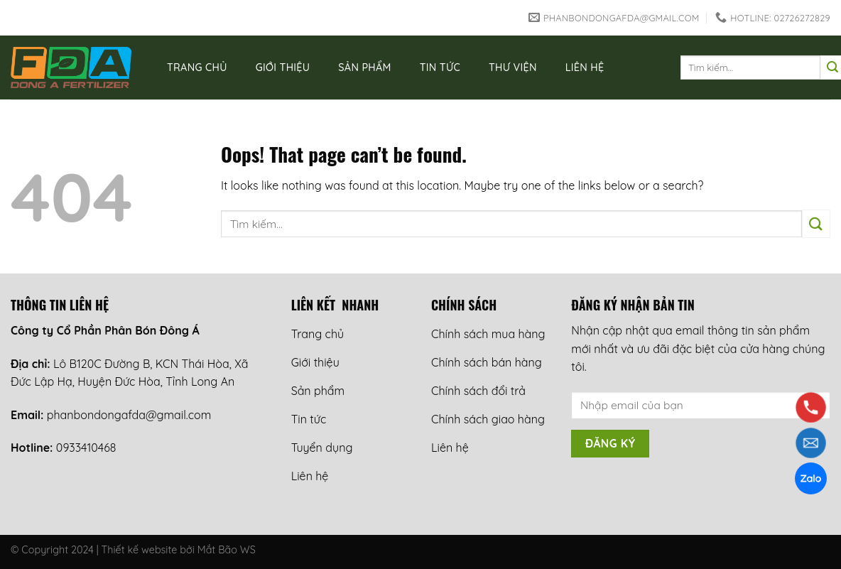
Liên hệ (584, 67)
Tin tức (440, 67)
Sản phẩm (364, 67)
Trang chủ (197, 67)
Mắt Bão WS (226, 549)
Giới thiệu (283, 67)
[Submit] (816, 223)
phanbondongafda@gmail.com (129, 415)
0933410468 (86, 447)
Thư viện (513, 67)
